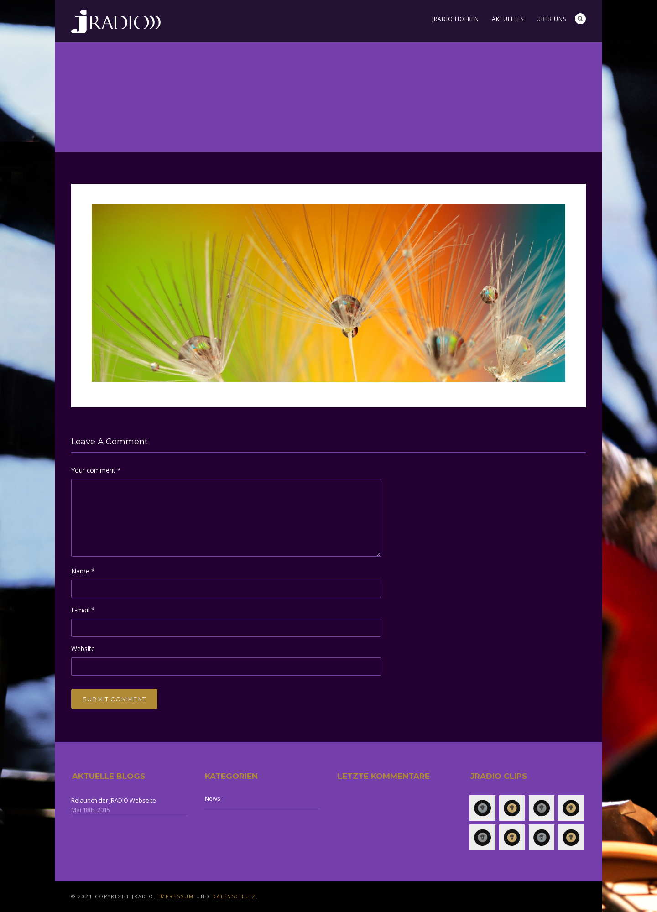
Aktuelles (508, 19)
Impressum (176, 896)
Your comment (96, 470)
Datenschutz (234, 896)
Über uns (551, 19)
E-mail (83, 609)
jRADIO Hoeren (455, 19)
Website (83, 648)
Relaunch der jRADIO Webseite (113, 800)
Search (580, 18)
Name (83, 571)
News (212, 798)
